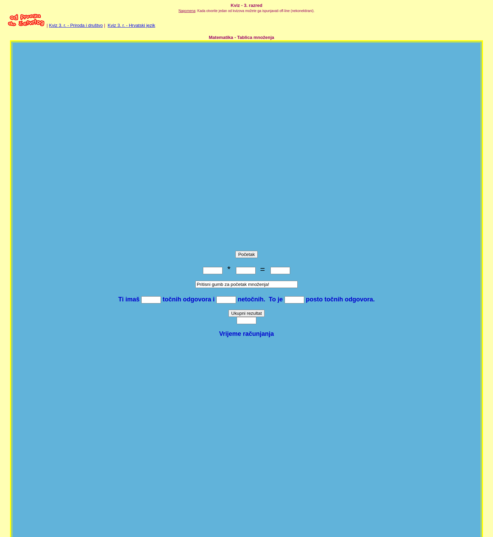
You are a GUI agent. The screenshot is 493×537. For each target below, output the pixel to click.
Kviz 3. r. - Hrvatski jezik (131, 25)
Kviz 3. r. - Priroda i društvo (76, 25)
